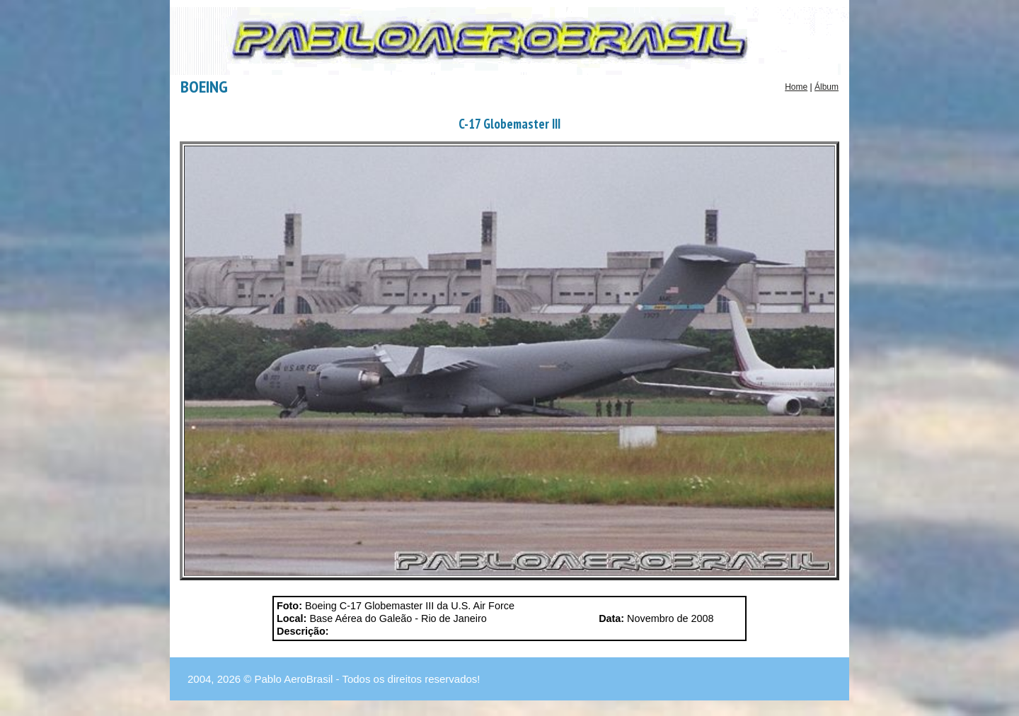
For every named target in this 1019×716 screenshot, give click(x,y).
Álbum (826, 87)
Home (796, 87)
